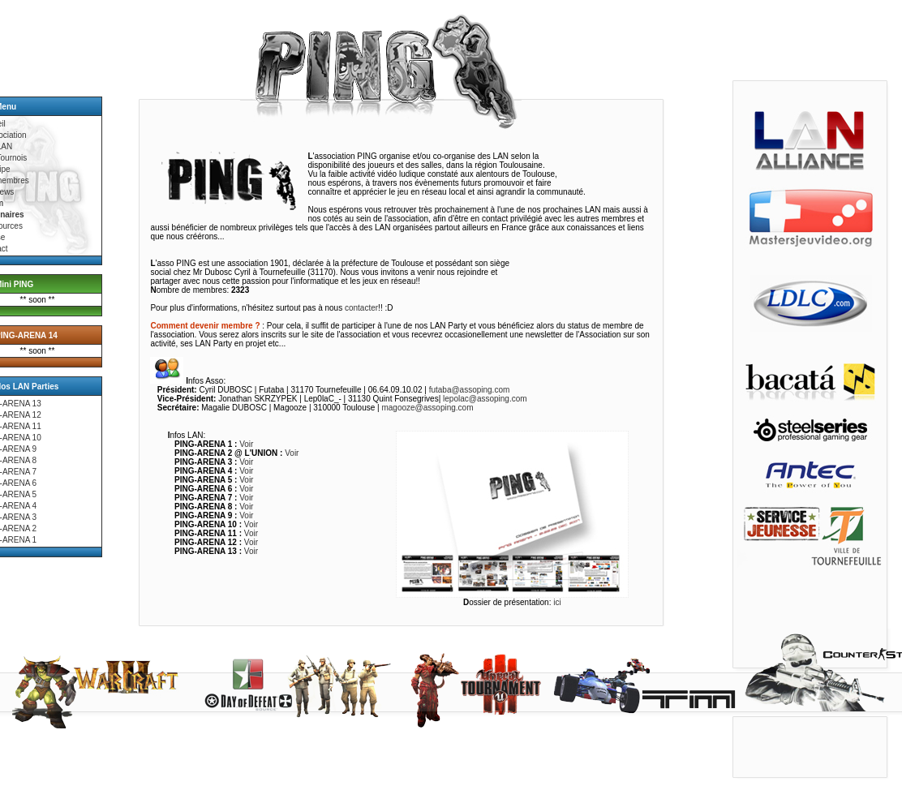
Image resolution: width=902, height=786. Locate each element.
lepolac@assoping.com (485, 398)
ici (557, 602)
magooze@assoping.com (427, 407)
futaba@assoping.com (469, 389)
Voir (246, 444)
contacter (361, 307)
